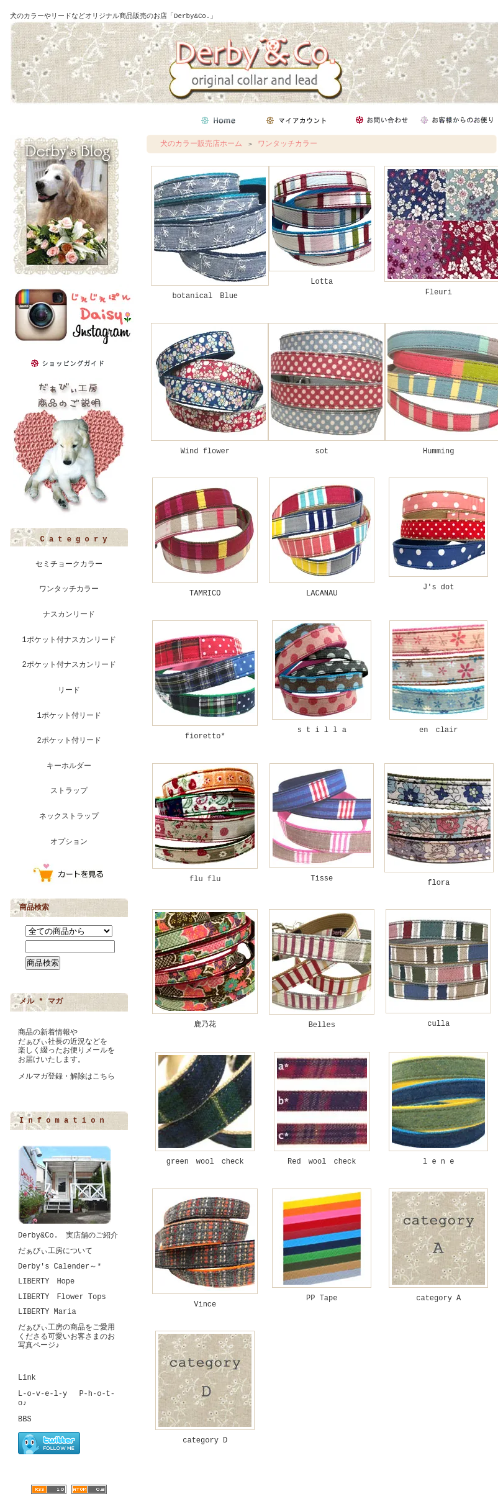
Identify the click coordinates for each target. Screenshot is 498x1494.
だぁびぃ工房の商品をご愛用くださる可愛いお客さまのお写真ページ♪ (66, 1336)
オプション (69, 842)
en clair (438, 730)
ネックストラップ (69, 816)
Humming (438, 451)
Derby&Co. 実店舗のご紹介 (68, 1235)
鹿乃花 (205, 1024)
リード (69, 690)
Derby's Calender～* (59, 1266)
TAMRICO (204, 593)
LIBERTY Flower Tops (62, 1297)
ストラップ (69, 791)
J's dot (438, 587)
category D (205, 1440)
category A (438, 1298)
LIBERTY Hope (46, 1281)
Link (27, 1378)
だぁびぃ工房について (55, 1251)
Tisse (321, 878)
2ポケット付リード (69, 740)
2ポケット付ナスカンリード (68, 665)
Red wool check (321, 1161)
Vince (205, 1304)
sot (321, 451)
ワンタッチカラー (69, 589)
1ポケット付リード (69, 716)
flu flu (204, 879)
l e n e (438, 1161)
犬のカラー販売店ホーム (201, 144)
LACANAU (321, 593)
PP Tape (321, 1298)
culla (438, 1024)
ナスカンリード (69, 614)
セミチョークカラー (68, 564)
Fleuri (438, 292)
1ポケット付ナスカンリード (68, 640)
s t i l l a (321, 730)
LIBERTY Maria (47, 1312)
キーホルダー (69, 766)
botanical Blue (205, 296)
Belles (322, 1025)
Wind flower (205, 451)
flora (438, 883)
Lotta (321, 282)
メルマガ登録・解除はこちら (66, 1076)
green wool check (205, 1161)
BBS (25, 1419)
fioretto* (205, 736)
